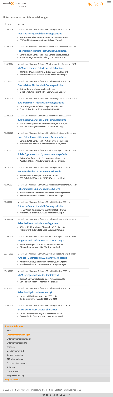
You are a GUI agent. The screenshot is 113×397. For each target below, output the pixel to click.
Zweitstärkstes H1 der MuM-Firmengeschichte (41, 102)
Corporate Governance (17, 363)
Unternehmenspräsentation (19, 339)
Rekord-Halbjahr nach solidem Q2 (35, 292)
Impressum (36, 389)
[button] (64, 394)
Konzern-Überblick (15, 355)
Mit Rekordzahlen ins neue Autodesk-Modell (40, 171)
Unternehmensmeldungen (18, 334)
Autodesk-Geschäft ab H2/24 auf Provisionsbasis (42, 257)
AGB (79, 389)
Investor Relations (14, 326)
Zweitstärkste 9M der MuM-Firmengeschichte (40, 85)
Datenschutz (47, 389)
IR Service (11, 367)
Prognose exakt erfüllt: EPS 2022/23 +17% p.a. (41, 240)
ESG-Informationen (15, 359)
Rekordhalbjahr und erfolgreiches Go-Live (39, 188)
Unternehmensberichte (17, 343)
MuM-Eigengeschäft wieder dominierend (38, 274)
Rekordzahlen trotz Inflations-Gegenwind (38, 223)
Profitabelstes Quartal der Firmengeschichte (40, 33)
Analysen (11, 347)
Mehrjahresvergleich (15, 351)
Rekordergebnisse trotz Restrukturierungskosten (42, 50)
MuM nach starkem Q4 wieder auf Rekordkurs (41, 68)
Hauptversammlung (15, 375)
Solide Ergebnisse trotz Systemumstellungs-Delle (42, 154)
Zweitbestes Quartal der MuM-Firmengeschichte (42, 119)
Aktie (9, 330)
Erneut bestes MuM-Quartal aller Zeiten (37, 309)
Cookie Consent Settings (65, 389)
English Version (12, 379)
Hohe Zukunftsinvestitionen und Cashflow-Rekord (43, 137)
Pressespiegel (12, 371)
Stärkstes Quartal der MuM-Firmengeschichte (40, 206)
